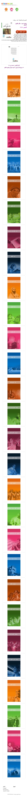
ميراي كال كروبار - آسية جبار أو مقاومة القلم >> (14, 67)
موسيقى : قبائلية (13, 583)
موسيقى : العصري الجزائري (13, 634)
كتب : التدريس (13, 306)
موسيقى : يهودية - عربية (13, 558)
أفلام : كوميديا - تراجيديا (13, 130)
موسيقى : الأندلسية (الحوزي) (13, 432)
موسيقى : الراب (13, 709)
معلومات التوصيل (6, 790)
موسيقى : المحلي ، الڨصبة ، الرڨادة (13, 609)
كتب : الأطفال (13, 256)
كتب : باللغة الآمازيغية (13, 180)
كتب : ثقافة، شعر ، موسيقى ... (13, 231)
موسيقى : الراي (12, 684)
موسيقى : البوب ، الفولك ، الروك (13, 659)
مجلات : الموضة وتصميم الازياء (13, 407)
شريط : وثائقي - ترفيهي (13, 155)
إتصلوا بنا (4, 788)
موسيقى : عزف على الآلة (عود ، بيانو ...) (13, 533)
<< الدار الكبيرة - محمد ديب (14, 65)
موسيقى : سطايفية (13, 760)
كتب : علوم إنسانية (13, 382)
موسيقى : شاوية (13, 483)
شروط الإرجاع (5, 789)
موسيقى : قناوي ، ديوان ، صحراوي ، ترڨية (13, 508)
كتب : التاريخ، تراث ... (13, 281)
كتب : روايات (13, 357)
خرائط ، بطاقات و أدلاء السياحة (13, 105)
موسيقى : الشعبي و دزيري (13, 457)
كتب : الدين (13, 331)
